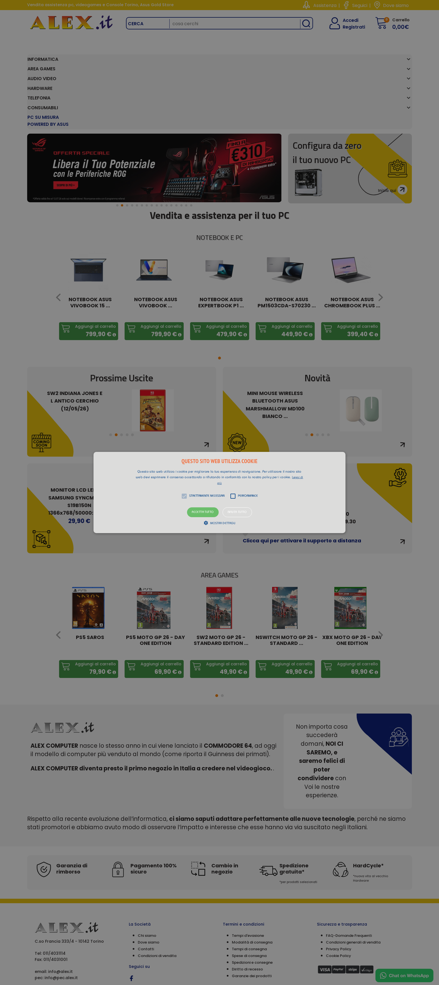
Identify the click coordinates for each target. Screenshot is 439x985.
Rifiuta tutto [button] (237, 512)
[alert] (219, 492)
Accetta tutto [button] (203, 512)
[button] (219, 492)
